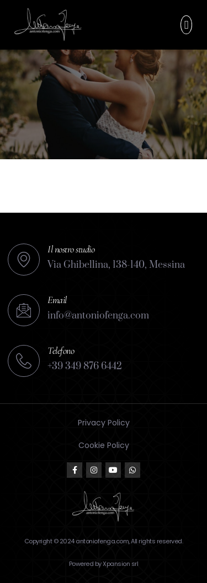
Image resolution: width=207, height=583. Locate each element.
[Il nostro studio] (24, 260)
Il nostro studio (70, 249)
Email (57, 300)
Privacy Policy (104, 422)
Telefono (60, 350)
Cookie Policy (103, 445)
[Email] (24, 310)
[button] (186, 24)
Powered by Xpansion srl (104, 563)
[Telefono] (24, 361)
